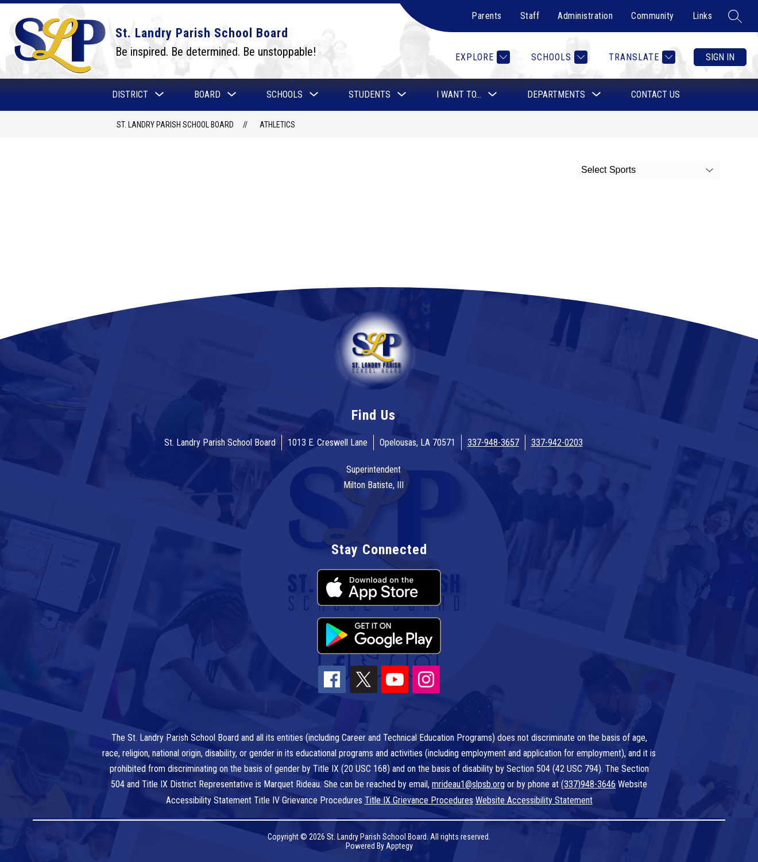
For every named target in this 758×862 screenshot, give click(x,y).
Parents (486, 15)
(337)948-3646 (588, 784)
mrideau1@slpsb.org (468, 784)
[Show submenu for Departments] (556, 95)
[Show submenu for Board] (207, 95)
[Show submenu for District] (130, 95)
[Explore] (481, 57)
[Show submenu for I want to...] (458, 95)
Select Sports (608, 170)
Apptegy (399, 846)
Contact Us (655, 94)
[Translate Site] (640, 57)
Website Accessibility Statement (534, 800)
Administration (585, 15)
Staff (530, 15)
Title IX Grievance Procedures (419, 800)
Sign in (720, 57)
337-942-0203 (557, 442)
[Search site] (735, 16)
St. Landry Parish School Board (175, 124)
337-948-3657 (493, 442)
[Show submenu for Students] (369, 95)
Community (652, 15)
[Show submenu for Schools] (284, 95)
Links (703, 15)
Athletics (277, 124)
